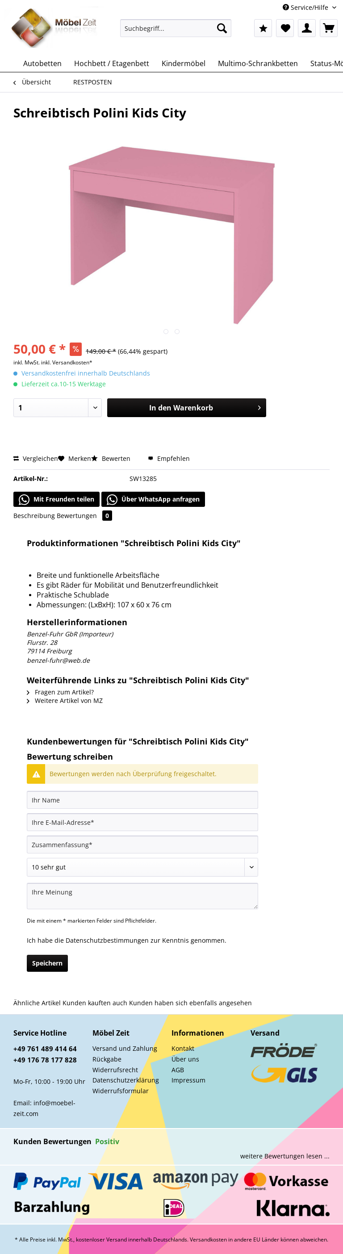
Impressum (188, 1080)
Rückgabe (106, 1059)
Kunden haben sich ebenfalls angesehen (190, 1003)
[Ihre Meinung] (142, 896)
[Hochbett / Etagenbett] (111, 63)
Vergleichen (35, 458)
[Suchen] (222, 28)
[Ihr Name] (142, 800)
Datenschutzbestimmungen (107, 940)
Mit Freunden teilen (56, 499)
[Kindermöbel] (183, 63)
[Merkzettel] (285, 28)
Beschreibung (34, 515)
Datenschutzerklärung (125, 1080)
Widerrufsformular (120, 1091)
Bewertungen (84, 515)
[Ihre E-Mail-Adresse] (142, 822)
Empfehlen (169, 458)
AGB (178, 1070)
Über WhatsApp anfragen (153, 499)
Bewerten (111, 458)
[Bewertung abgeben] (142, 867)
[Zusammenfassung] (142, 844)
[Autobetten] (42, 63)
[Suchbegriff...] (176, 28)
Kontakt (183, 1048)
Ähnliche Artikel (37, 1003)
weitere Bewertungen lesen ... (285, 1156)
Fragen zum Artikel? (60, 692)
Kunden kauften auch (95, 1003)
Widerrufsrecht (115, 1070)
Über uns (185, 1059)
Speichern (47, 963)
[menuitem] (176, 32)
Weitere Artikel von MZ (65, 700)
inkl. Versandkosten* (66, 362)
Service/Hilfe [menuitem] (306, 7)
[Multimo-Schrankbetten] (258, 63)
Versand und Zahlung (124, 1048)
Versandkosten (208, 1239)
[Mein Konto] (307, 28)
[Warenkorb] (329, 28)
